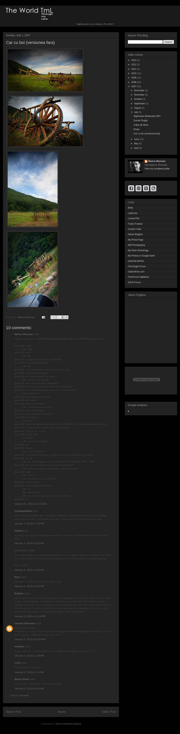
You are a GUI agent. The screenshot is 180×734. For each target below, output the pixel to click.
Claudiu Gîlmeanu (24, 623)
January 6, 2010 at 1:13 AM (29, 672)
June (137, 139)
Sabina (18, 530)
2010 (134, 73)
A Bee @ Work (141, 125)
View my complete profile (157, 168)
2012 (134, 64)
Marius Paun (21, 679)
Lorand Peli (133, 218)
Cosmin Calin (134, 229)
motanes (19, 646)
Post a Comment (20, 695)
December (139, 90)
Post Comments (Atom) (68, 723)
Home (62, 711)
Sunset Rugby (141, 120)
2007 (134, 86)
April (136, 148)
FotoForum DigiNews (138, 277)
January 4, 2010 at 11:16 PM (29, 616)
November (139, 94)
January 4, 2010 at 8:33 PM (29, 570)
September (140, 103)
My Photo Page (135, 239)
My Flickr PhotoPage (138, 250)
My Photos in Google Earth (141, 255)
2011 (134, 69)
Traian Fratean (135, 224)
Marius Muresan (26, 317)
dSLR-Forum (134, 282)
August (138, 108)
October (138, 99)
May (136, 143)
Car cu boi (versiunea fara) (147, 133)
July (136, 112)
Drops (137, 129)
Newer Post (13, 711)
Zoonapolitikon (23, 511)
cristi (17, 662)
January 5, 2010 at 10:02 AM (29, 639)
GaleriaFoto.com (136, 271)
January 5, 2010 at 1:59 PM (29, 655)
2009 (134, 77)
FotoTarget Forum (137, 266)
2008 (134, 82)
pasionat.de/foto (136, 261)
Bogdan (18, 593)
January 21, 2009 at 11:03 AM (30, 503)
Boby (130, 207)
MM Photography (136, 245)
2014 (134, 60)
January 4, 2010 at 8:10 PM (29, 543)
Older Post (109, 711)
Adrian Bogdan (135, 234)
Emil (17, 577)
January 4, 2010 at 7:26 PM (29, 523)
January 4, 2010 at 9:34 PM (29, 586)
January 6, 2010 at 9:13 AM (29, 688)
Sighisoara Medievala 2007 (147, 116)
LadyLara (132, 213)
